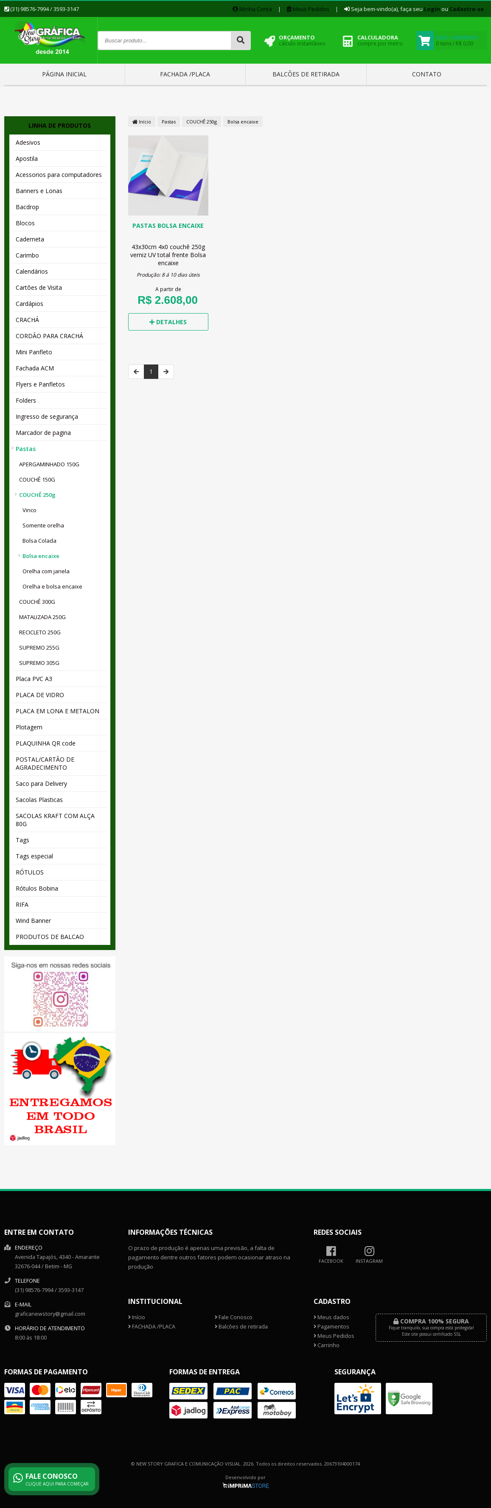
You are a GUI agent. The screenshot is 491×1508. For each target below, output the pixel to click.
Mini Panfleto (34, 352)
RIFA (22, 904)
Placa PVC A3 (34, 679)
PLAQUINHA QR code (46, 743)
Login (432, 9)
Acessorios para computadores (59, 175)
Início (141, 121)
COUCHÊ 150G (37, 479)
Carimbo (27, 255)
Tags (22, 840)
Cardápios (29, 304)
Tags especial (34, 856)
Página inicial (64, 74)
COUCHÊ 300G (37, 601)
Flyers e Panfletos (40, 384)
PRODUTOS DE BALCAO (50, 937)
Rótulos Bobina (37, 888)
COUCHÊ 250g (37, 495)
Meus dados (331, 1317)
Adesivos (28, 142)
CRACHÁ (27, 320)
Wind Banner (33, 921)
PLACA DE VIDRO (40, 695)
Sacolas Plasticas (39, 800)
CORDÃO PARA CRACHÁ (49, 336)
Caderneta (30, 239)
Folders (26, 400)
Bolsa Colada (39, 540)
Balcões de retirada (305, 74)
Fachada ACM (35, 368)
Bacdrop (27, 207)
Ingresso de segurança (47, 416)
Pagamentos (331, 1326)
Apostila (27, 158)
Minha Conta (252, 9)
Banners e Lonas (39, 191)
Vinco (29, 510)
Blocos (25, 223)
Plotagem (29, 727)
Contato (426, 74)
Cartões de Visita (39, 287)
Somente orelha (43, 525)
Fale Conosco (234, 1317)
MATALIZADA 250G (42, 617)
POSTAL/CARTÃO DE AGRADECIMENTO (45, 763)
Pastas (26, 449)
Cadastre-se (466, 9)
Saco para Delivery (41, 783)
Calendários (32, 271)
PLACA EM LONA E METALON (57, 711)
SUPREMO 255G (39, 647)
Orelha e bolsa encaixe (52, 586)
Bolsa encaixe (40, 556)
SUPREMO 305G (39, 663)
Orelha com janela (46, 571)
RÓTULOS (30, 872)
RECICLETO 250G (40, 632)
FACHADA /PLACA (185, 74)
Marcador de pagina (43, 433)
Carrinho (326, 1345)
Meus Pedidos (308, 9)
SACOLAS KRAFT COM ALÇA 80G (55, 820)
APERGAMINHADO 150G (49, 464)
